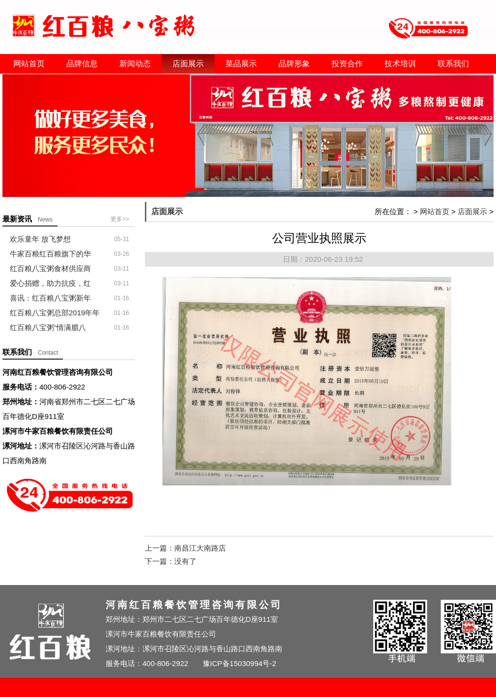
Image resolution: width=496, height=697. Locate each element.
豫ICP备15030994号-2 (239, 663)
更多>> (119, 219)
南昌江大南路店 (200, 548)
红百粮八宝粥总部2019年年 (55, 312)
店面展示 (188, 63)
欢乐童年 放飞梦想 (40, 239)
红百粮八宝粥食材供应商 (50, 268)
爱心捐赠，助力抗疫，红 (50, 283)
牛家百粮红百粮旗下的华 (50, 254)
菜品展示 (241, 63)
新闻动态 (135, 63)
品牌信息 (82, 63)
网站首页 (29, 63)
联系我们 (453, 63)
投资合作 (347, 63)
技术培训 (400, 63)
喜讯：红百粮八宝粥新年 (50, 298)
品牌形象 (294, 63)
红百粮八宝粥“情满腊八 (48, 327)
